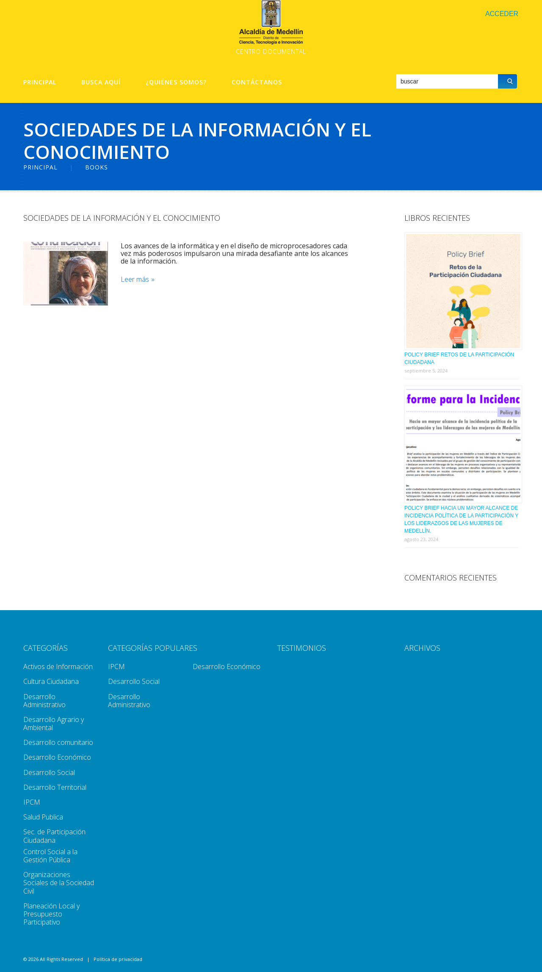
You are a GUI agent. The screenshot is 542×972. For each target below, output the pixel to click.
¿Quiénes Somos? (176, 82)
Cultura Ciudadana (51, 681)
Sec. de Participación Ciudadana (54, 835)
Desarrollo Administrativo (44, 700)
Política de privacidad (118, 959)
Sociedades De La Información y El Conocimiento (121, 218)
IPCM (31, 802)
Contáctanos (257, 82)
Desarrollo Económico (57, 757)
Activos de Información (58, 666)
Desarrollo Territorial (54, 787)
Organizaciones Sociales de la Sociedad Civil (58, 882)
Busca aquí (101, 82)
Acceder (501, 13)
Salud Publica (43, 817)
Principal (39, 82)
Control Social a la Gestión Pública (50, 855)
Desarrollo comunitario (58, 742)
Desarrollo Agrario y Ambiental (53, 723)
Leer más (135, 279)
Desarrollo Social (49, 772)
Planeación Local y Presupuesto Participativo (51, 914)
